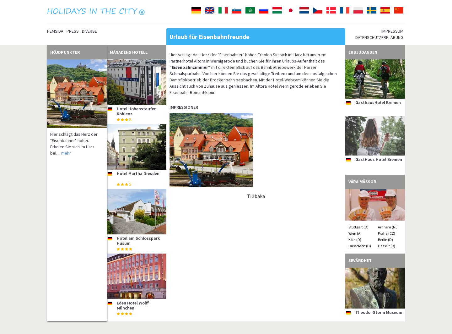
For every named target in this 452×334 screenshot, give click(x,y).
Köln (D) (354, 239)
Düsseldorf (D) (359, 246)
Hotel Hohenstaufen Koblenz (137, 111)
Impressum (392, 31)
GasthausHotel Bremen (378, 102)
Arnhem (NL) (388, 227)
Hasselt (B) (386, 246)
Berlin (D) (385, 239)
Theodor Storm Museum (378, 312)
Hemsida (55, 31)
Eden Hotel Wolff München (133, 305)
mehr (66, 153)
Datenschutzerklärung (379, 37)
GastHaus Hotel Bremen (378, 159)
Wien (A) (355, 233)
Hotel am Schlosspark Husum (138, 240)
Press (73, 31)
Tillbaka (256, 196)
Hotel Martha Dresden (138, 173)
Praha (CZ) (386, 233)
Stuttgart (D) (358, 227)
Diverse (89, 31)
